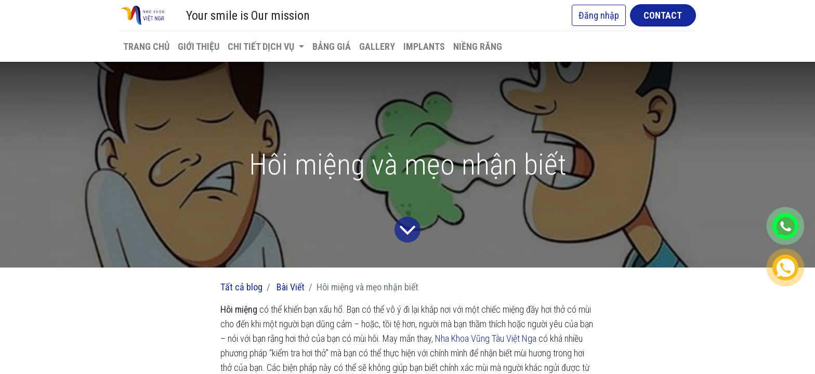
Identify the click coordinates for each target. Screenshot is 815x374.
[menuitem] (146, 46)
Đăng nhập (599, 15)
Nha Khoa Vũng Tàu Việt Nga (485, 338)
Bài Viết (291, 287)
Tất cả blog (241, 287)
